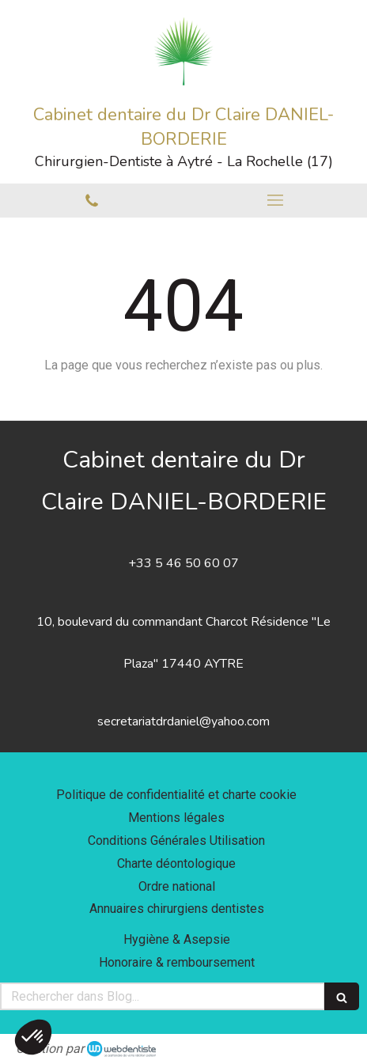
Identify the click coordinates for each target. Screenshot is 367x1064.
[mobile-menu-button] (275, 200)
